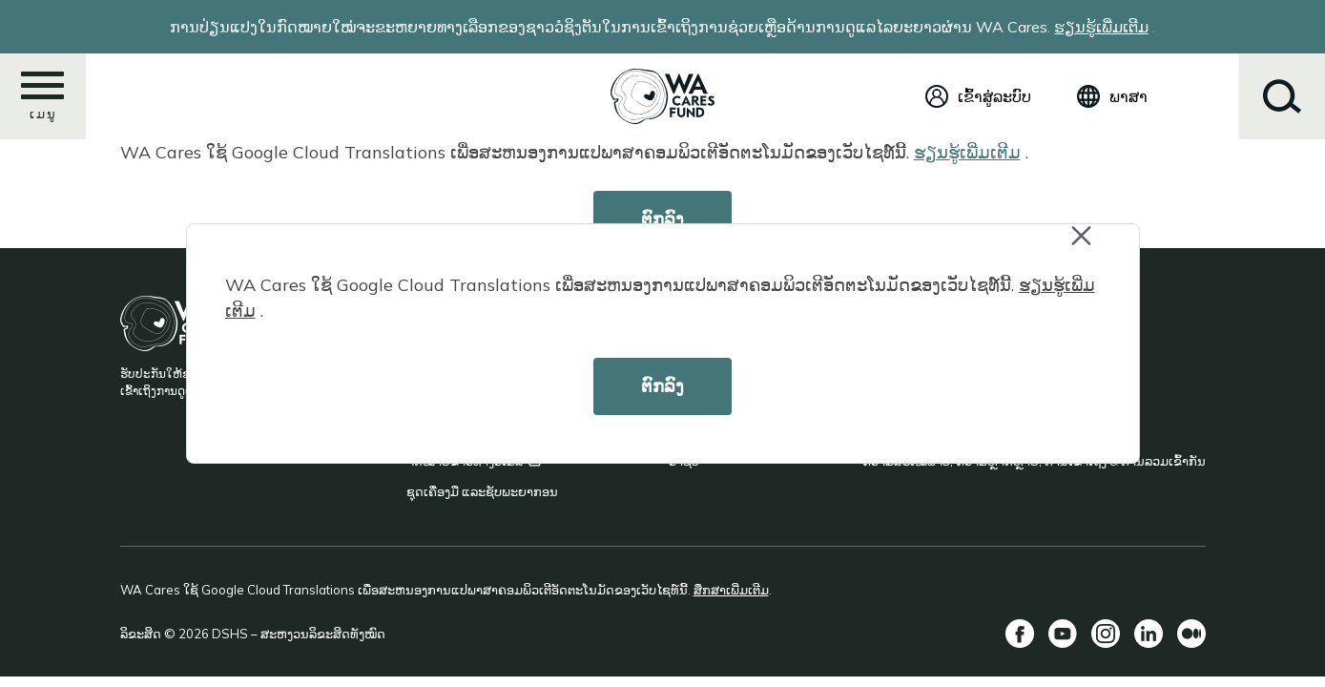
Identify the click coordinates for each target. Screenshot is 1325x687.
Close (1090, 246)
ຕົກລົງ (662, 386)
